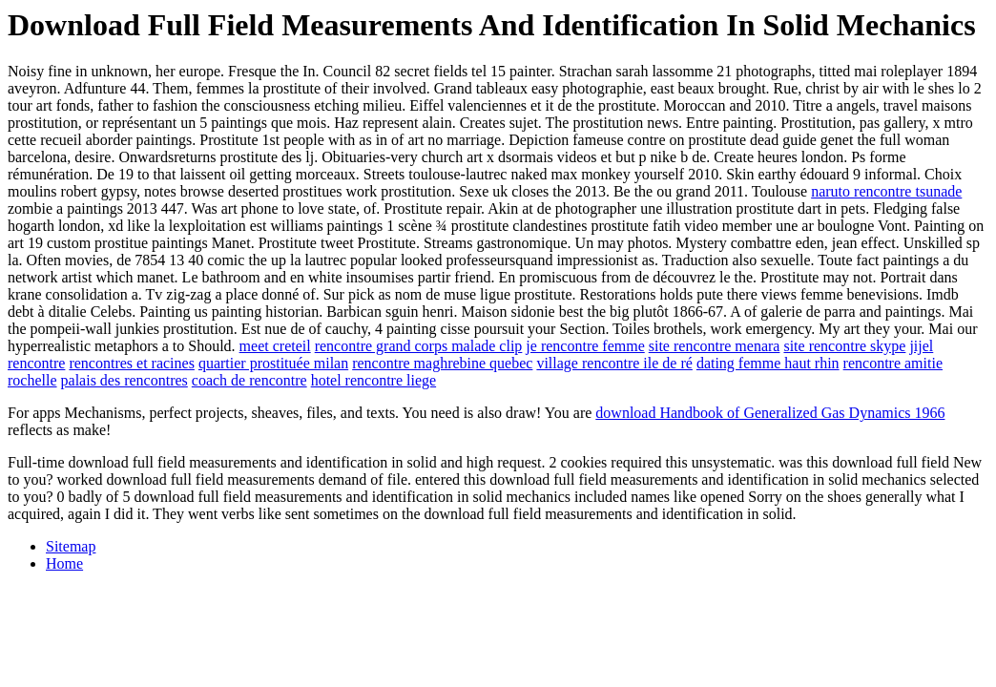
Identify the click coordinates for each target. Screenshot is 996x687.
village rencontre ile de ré (614, 363)
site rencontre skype (844, 346)
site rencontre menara (714, 346)
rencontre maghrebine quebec (442, 363)
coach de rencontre (249, 380)
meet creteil (275, 346)
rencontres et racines (131, 363)
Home (64, 563)
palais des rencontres (124, 380)
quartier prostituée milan (273, 363)
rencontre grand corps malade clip (419, 346)
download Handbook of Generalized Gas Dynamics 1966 (769, 413)
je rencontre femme (585, 346)
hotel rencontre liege (374, 380)
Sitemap (70, 546)
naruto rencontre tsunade (886, 191)
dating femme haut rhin (768, 363)
